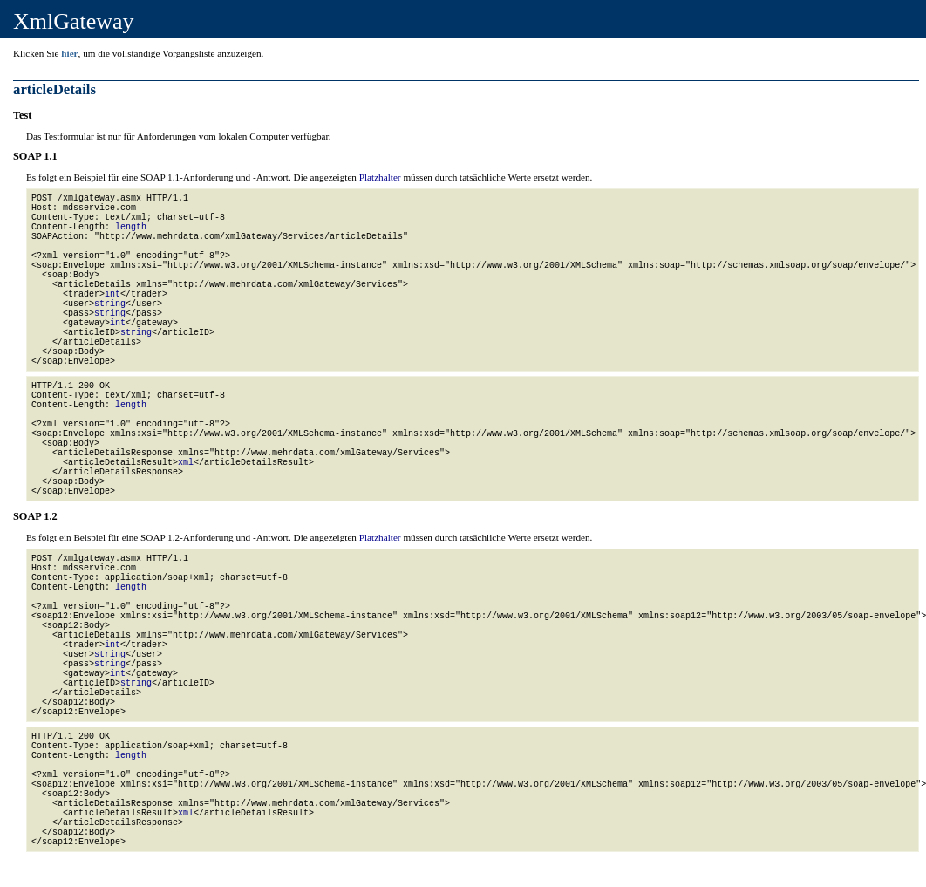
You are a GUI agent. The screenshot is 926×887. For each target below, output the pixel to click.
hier (69, 53)
